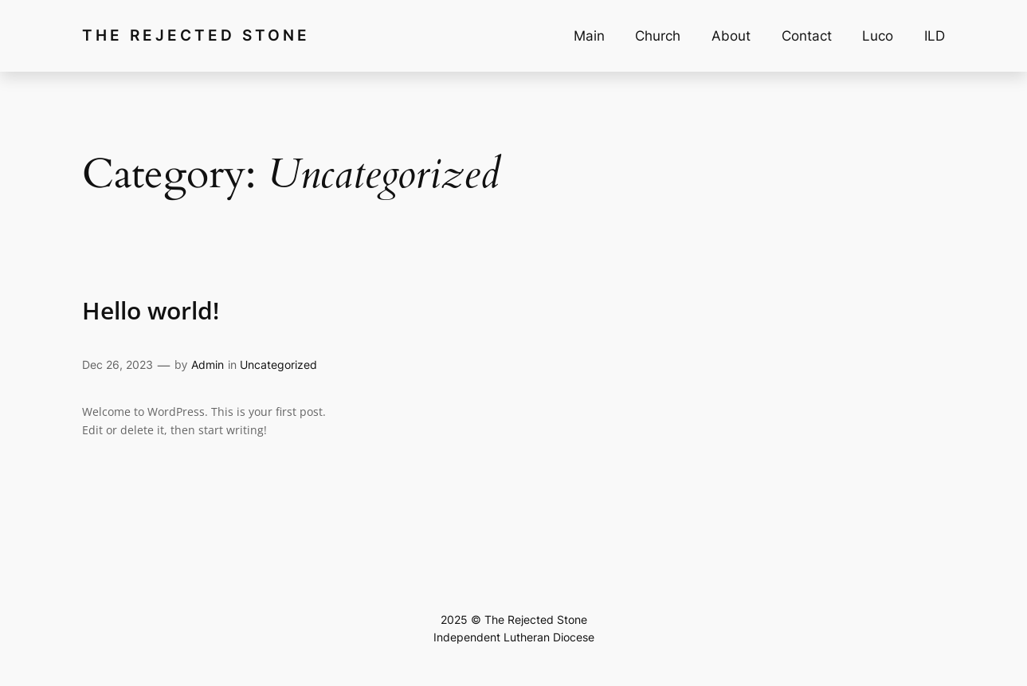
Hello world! (150, 310)
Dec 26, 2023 (117, 364)
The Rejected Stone (196, 35)
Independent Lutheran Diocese (513, 637)
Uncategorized (278, 364)
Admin (207, 364)
